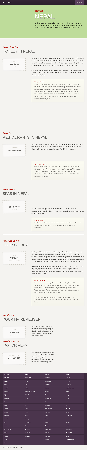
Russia (47, 426)
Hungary (68, 398)
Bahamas (6, 377)
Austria (67, 374)
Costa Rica (68, 384)
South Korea (69, 429)
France (47, 395)
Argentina (27, 374)
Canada (68, 381)
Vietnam (6, 443)
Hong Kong (48, 398)
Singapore (27, 429)
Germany (6, 398)
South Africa (48, 429)
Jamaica (47, 405)
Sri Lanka (27, 432)
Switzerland (69, 432)
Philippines (28, 422)
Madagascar (48, 408)
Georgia (68, 395)
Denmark (6, 391)
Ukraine (47, 439)
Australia (47, 374)
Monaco (6, 415)
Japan (67, 405)
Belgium (68, 377)
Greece (27, 398)
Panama (68, 419)
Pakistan (47, 419)
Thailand (47, 436)
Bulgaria (27, 381)
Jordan (6, 408)
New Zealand (7, 419)
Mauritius (47, 412)
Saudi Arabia (7, 429)
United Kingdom (70, 439)
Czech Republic (70, 388)
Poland (47, 422)
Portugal (68, 422)
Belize (6, 381)
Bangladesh (28, 377)
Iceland (6, 401)
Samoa (67, 426)
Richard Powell (11, 447)
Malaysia (68, 408)
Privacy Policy (19, 447)
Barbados (47, 377)
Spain (5, 432)
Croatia (6, 388)
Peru (5, 422)
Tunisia (6, 439)
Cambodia (48, 381)
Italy (26, 405)
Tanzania (27, 436)
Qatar (5, 426)
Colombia (47, 384)
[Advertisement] (17, 21)
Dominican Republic (30, 391)
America (6, 374)
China (26, 384)
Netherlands (69, 415)
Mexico (67, 412)
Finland (27, 395)
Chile (5, 384)
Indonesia (47, 401)
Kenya (26, 408)
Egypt (67, 391)
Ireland (67, 401)
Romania (27, 426)
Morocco (27, 415)
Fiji (5, 395)
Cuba (26, 388)
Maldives (6, 412)
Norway (27, 419)
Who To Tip (7, 2)
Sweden (47, 432)
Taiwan (6, 436)
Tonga (67, 436)
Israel (5, 405)
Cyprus (47, 388)
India (26, 401)
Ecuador (47, 391)
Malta (26, 412)
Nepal (46, 415)
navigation (79, 2)
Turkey (26, 439)
